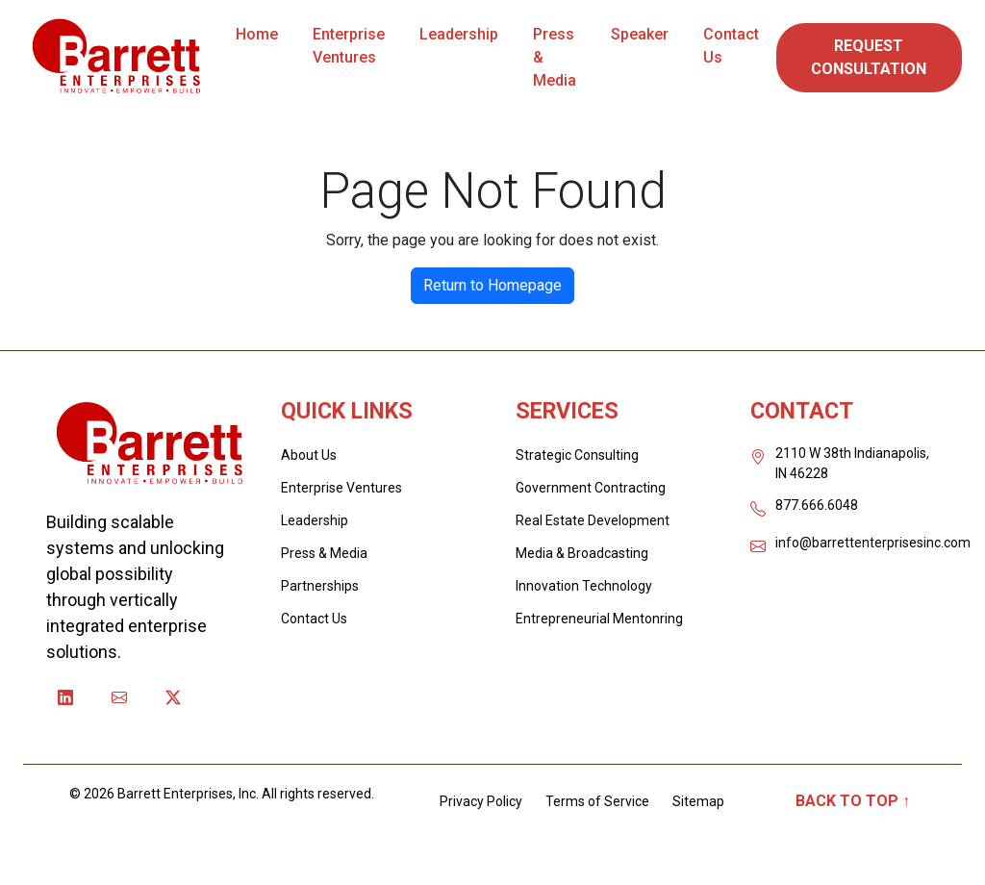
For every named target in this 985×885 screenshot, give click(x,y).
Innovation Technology (584, 586)
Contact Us (731, 45)
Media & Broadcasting (582, 553)
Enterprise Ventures (349, 45)
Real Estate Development (592, 520)
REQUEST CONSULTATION (868, 57)
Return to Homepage (492, 285)
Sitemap (698, 801)
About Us (309, 455)
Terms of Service (597, 801)
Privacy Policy (481, 801)
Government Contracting (591, 487)
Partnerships (320, 586)
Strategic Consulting (577, 455)
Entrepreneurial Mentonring (599, 618)
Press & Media (554, 57)
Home (257, 34)
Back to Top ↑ (853, 801)
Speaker (640, 34)
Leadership (458, 34)
